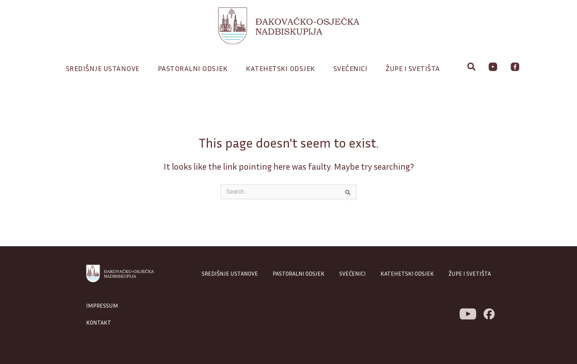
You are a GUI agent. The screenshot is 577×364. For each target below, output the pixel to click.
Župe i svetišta (415, 68)
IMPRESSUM (102, 305)
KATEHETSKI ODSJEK (407, 273)
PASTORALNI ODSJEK (299, 273)
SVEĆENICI (352, 273)
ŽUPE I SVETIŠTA (470, 273)
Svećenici (352, 68)
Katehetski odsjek (282, 68)
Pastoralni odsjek (194, 68)
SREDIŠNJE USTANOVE (230, 273)
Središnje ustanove (104, 68)
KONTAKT (98, 322)
